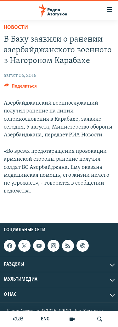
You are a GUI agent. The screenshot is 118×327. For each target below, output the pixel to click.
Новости (16, 28)
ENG (45, 319)
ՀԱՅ (18, 319)
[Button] (20, 88)
